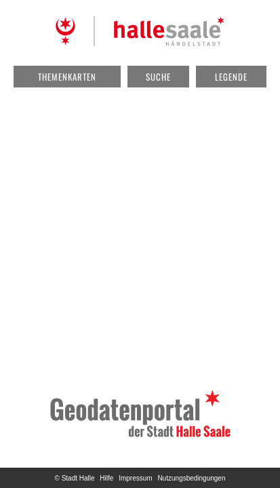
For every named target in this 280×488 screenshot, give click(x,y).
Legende (231, 76)
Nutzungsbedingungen (191, 478)
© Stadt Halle (75, 478)
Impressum (135, 478)
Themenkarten (67, 76)
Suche (158, 76)
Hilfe (106, 478)
